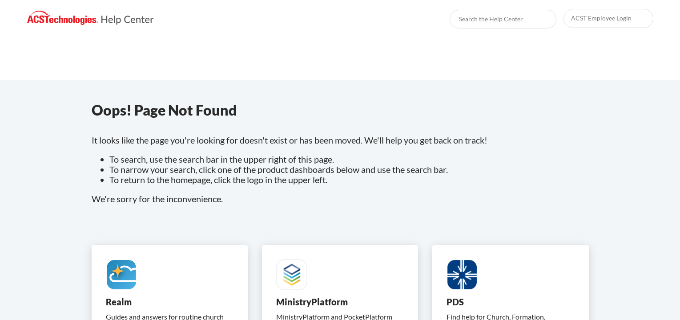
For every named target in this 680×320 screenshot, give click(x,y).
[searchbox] (540, 19)
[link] (90, 18)
